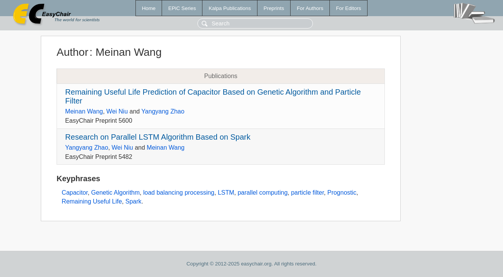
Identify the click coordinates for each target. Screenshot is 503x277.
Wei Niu (117, 111)
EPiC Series (182, 8)
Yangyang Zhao (162, 111)
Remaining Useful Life (92, 201)
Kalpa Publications (230, 8)
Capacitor (75, 192)
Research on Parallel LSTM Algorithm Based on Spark (157, 137)
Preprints (274, 8)
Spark (133, 201)
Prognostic (341, 192)
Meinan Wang (84, 111)
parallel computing (262, 192)
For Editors (348, 8)
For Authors (310, 8)
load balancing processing (178, 192)
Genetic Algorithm (115, 192)
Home (149, 8)
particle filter (307, 192)
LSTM (226, 192)
